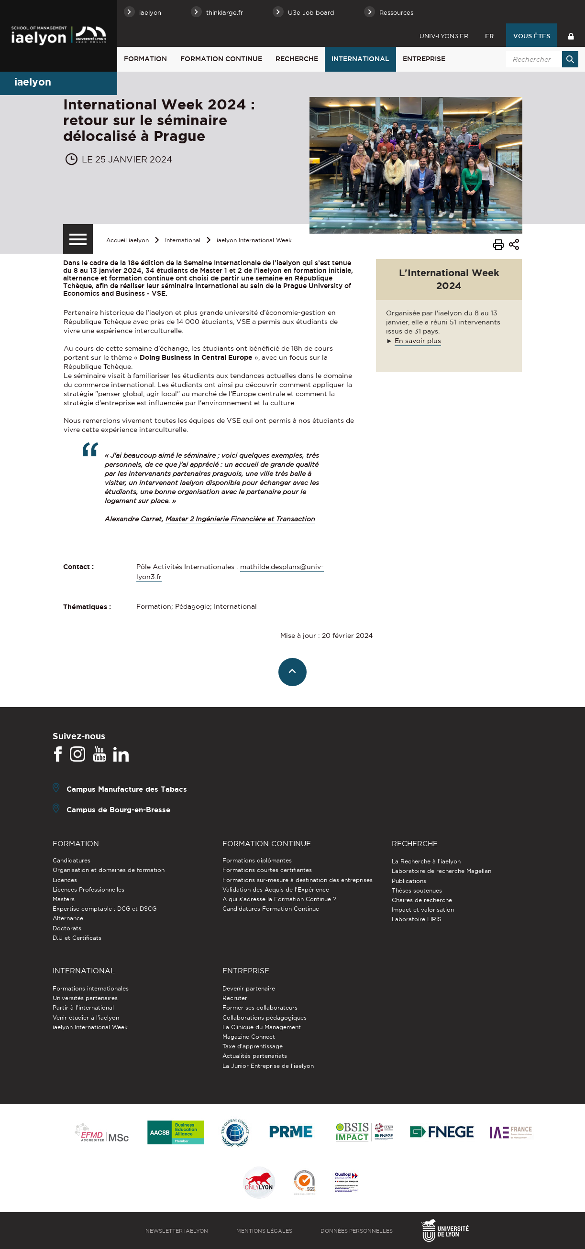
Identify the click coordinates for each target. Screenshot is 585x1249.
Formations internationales (91, 988)
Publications (409, 881)
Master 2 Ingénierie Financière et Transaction (240, 519)
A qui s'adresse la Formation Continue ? (279, 899)
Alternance (68, 918)
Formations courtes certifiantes (267, 870)
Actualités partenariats (254, 1056)
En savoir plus (418, 341)
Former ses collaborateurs (260, 1007)
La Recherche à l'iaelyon (426, 861)
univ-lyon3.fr (443, 35)
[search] (540, 59)
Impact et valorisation (423, 909)
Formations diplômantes (257, 860)
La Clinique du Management (261, 1027)
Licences (65, 880)
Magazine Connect (248, 1037)
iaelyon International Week (254, 240)
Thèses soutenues (417, 890)
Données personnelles (356, 1231)
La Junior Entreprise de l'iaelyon (268, 1066)
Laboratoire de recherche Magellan (441, 871)
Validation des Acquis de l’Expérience (275, 889)
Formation (145, 59)
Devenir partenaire (248, 988)
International (360, 59)
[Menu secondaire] (78, 239)
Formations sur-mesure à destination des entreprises (297, 880)
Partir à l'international (83, 1007)
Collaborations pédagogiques (264, 1017)
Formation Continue (221, 59)
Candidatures (71, 860)
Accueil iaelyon (127, 240)
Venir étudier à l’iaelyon (86, 1017)
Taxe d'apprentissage (252, 1046)
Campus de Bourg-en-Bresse (118, 810)
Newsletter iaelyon (176, 1231)
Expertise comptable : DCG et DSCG (104, 908)
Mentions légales (264, 1231)
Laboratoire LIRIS (417, 919)
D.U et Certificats (77, 938)
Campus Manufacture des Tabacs (126, 789)
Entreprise (424, 59)
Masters (64, 899)
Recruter (234, 998)
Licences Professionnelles (88, 889)
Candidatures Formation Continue (270, 908)
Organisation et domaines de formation (109, 870)
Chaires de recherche (422, 900)
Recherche (297, 59)
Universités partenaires (85, 998)
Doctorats (67, 928)
